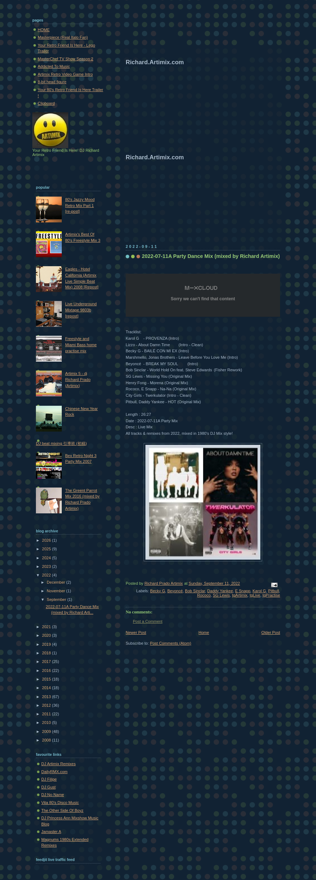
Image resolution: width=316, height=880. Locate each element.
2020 (47, 635)
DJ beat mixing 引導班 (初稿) (61, 443)
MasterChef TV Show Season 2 (65, 59)
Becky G (157, 591)
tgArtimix (239, 595)
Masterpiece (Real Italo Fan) (63, 37)
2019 (47, 644)
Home (204, 632)
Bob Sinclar (195, 591)
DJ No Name (52, 794)
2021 (47, 627)
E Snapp (242, 591)
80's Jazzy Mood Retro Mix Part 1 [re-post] (79, 205)
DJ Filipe (49, 779)
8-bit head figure (52, 82)
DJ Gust (48, 787)
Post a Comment (147, 621)
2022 (47, 575)
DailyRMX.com (54, 772)
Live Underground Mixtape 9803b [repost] (81, 310)
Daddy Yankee (220, 591)
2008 (47, 740)
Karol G (259, 591)
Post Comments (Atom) (170, 643)
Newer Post (136, 632)
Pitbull (273, 591)
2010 (47, 722)
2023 (47, 566)
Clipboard (46, 103)
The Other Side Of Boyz (62, 810)
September (57, 599)
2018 (47, 653)
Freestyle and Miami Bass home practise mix (81, 345)
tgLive (255, 595)
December (56, 582)
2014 (47, 688)
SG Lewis (221, 595)
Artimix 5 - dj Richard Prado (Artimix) (77, 379)
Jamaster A (51, 831)
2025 (47, 549)
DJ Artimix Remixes (58, 764)
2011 (47, 714)
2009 (47, 731)
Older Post (270, 632)
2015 (47, 679)
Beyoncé (175, 591)
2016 (47, 670)
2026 (47, 540)
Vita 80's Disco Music (60, 802)
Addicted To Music (54, 66)
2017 (47, 661)
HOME (44, 30)
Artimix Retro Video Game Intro (65, 74)
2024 (47, 558)
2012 (47, 705)
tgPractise (271, 595)
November (56, 591)
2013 (47, 697)
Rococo (203, 595)
